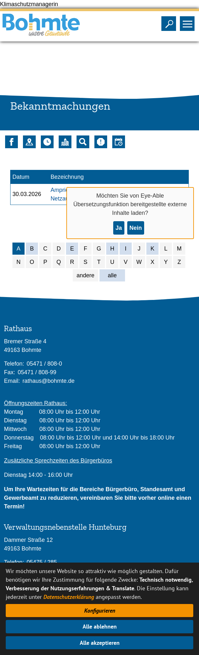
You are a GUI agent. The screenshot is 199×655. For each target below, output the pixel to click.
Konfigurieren (99, 610)
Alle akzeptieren (100, 642)
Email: (12, 381)
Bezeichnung (67, 177)
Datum (20, 177)
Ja (118, 228)
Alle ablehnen (100, 626)
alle (112, 275)
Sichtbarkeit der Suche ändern (170, 21)
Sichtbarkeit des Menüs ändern (189, 21)
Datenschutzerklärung (68, 596)
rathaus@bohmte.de (48, 381)
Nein (135, 228)
